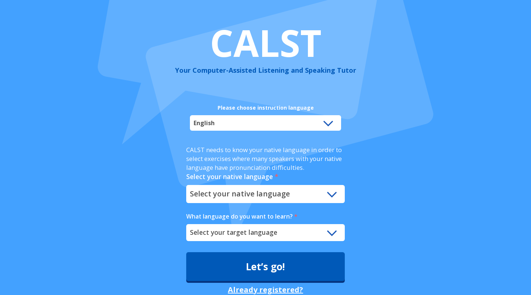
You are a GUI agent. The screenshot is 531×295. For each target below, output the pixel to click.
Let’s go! (265, 266)
